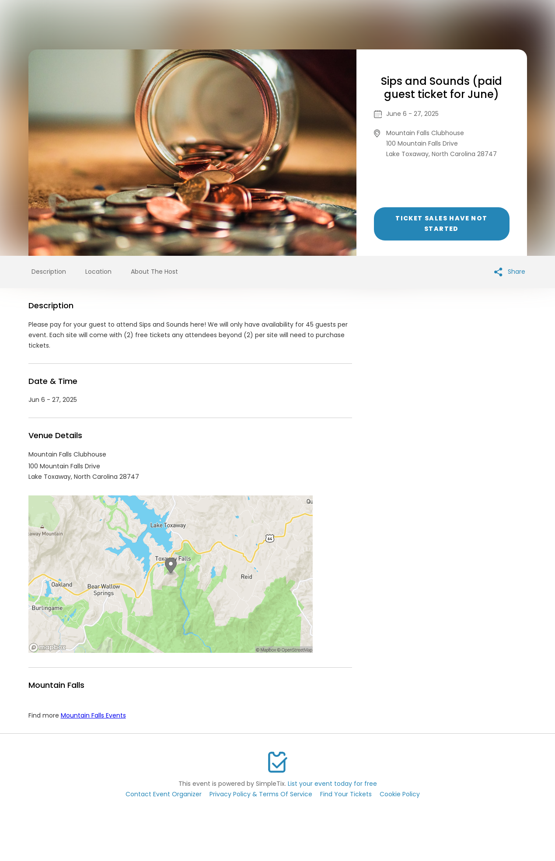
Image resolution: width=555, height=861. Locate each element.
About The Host (154, 271)
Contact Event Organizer (164, 794)
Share (509, 271)
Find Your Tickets (346, 794)
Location (98, 271)
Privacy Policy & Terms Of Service (260, 794)
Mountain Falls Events (93, 715)
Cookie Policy (400, 794)
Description (48, 271)
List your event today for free (332, 783)
